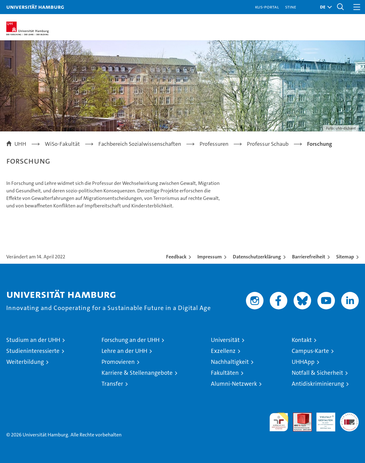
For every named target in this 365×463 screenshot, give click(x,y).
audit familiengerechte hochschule (278, 422)
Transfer (112, 384)
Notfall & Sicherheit (317, 373)
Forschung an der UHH (130, 340)
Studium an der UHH (33, 340)
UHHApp (303, 362)
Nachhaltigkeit (230, 362)
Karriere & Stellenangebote (137, 373)
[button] (324, 7)
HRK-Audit (322, 419)
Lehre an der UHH (124, 351)
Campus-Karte (310, 351)
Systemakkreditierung (349, 416)
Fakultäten (225, 373)
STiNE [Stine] (290, 6)
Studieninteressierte (33, 351)
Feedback (176, 256)
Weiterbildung (25, 362)
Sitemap (345, 256)
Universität (225, 340)
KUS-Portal (267, 6)
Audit (299, 416)
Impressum (209, 256)
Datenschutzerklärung (257, 256)
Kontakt (302, 340)
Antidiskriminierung (318, 384)
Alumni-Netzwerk (234, 384)
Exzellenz (223, 351)
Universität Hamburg (35, 7)
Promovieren (118, 362)
